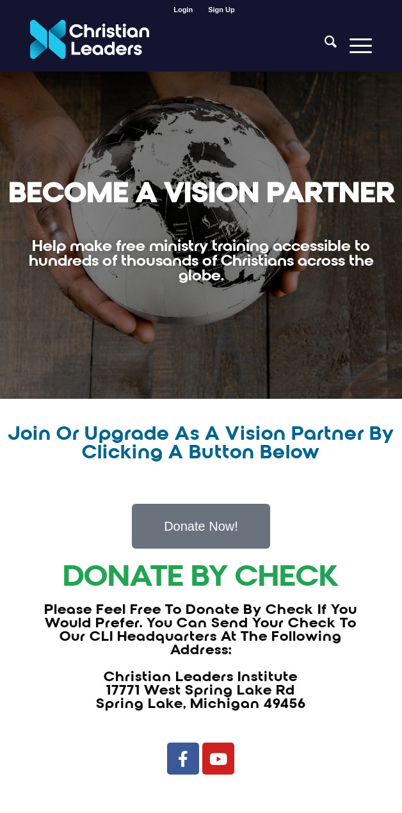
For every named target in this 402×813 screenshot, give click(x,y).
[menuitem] (183, 9)
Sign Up (221, 9)
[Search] (324, 45)
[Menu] (354, 45)
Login (183, 9)
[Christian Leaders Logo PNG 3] (166, 45)
